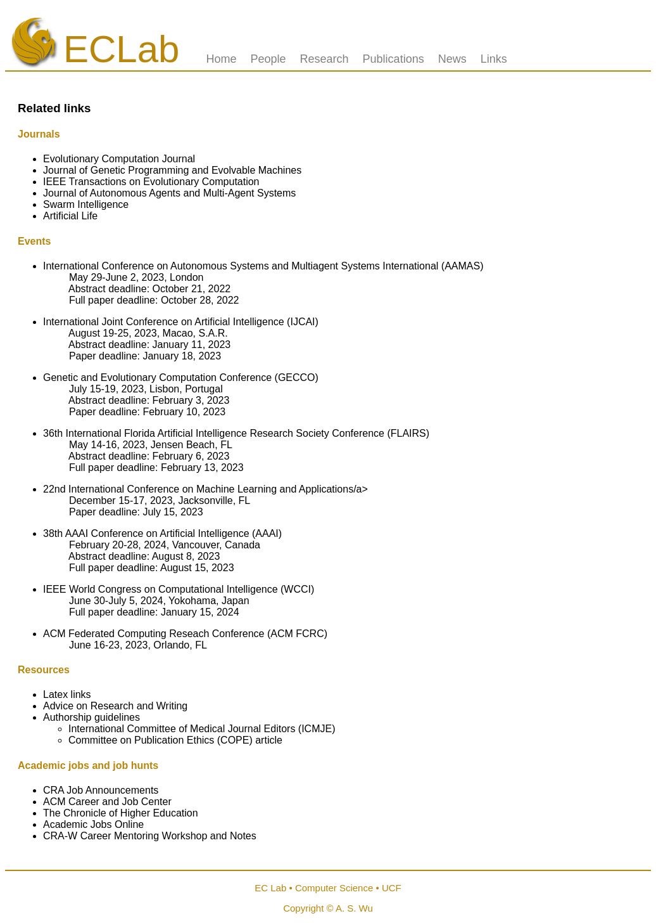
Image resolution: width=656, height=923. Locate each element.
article (268, 740)
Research (324, 59)
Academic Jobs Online (93, 824)
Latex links (67, 694)
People (268, 59)
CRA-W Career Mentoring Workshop (126, 835)
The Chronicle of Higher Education (120, 813)
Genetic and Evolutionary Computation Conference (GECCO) (181, 377)
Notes (243, 835)
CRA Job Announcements (100, 790)
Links (494, 59)
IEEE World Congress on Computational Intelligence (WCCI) (178, 589)
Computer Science (334, 887)
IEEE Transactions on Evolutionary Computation (151, 181)
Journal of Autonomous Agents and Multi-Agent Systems (169, 193)
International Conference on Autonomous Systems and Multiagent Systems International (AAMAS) (263, 266)
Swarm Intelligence (86, 204)
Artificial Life (70, 215)
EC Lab (270, 887)
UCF (391, 887)
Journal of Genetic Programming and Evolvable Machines (172, 170)
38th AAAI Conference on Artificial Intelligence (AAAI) (162, 533)
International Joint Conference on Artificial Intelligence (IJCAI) (181, 321)
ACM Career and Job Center (107, 801)
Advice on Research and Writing (115, 705)
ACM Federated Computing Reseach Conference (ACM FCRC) (185, 633)
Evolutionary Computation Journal (119, 158)
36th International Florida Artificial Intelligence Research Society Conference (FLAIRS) (236, 433)
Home (221, 59)
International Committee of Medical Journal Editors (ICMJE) (202, 728)
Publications (393, 59)
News (452, 59)
